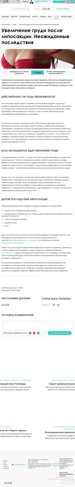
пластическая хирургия (60, 380)
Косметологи (25, 17)
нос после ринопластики (61, 427)
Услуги (35, 17)
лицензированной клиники (12, 243)
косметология (26, 380)
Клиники (5, 17)
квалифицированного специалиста (24, 240)
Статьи (56, 17)
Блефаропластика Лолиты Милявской (19, 72)
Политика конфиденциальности (65, 477)
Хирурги (14, 17)
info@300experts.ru (21, 464)
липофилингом (9, 253)
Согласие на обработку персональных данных (61, 479)
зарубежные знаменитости (11, 380)
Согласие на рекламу (68, 481)
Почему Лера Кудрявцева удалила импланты (55, 72)
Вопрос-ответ (66, 17)
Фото (50, 17)
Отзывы (43, 17)
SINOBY (72, 483)
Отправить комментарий (60, 333)
